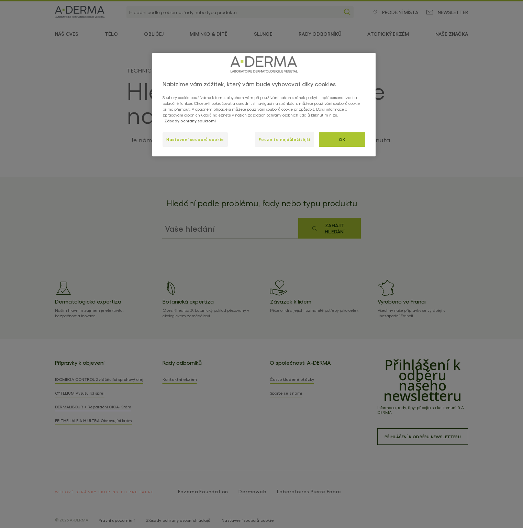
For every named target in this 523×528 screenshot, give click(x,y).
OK (342, 139)
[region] (264, 105)
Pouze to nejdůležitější (284, 139)
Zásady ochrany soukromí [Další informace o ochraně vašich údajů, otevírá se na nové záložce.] (190, 120)
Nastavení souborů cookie (195, 139)
